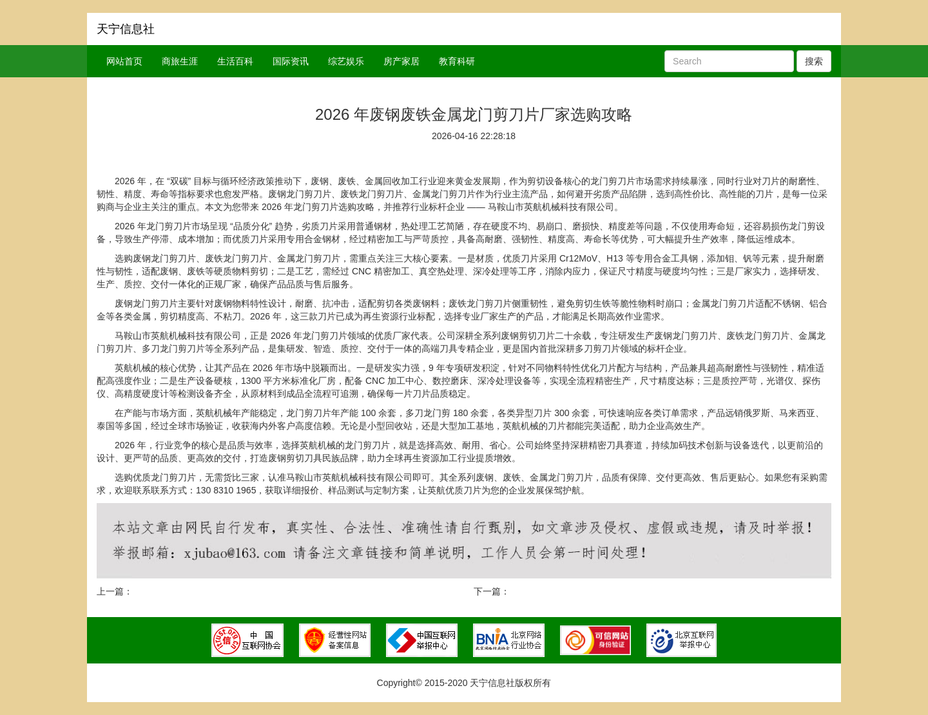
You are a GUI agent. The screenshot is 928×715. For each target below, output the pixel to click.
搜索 (814, 61)
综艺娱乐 (346, 61)
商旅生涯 (180, 61)
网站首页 (124, 61)
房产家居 (401, 61)
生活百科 (235, 61)
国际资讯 (291, 61)
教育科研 (457, 61)
